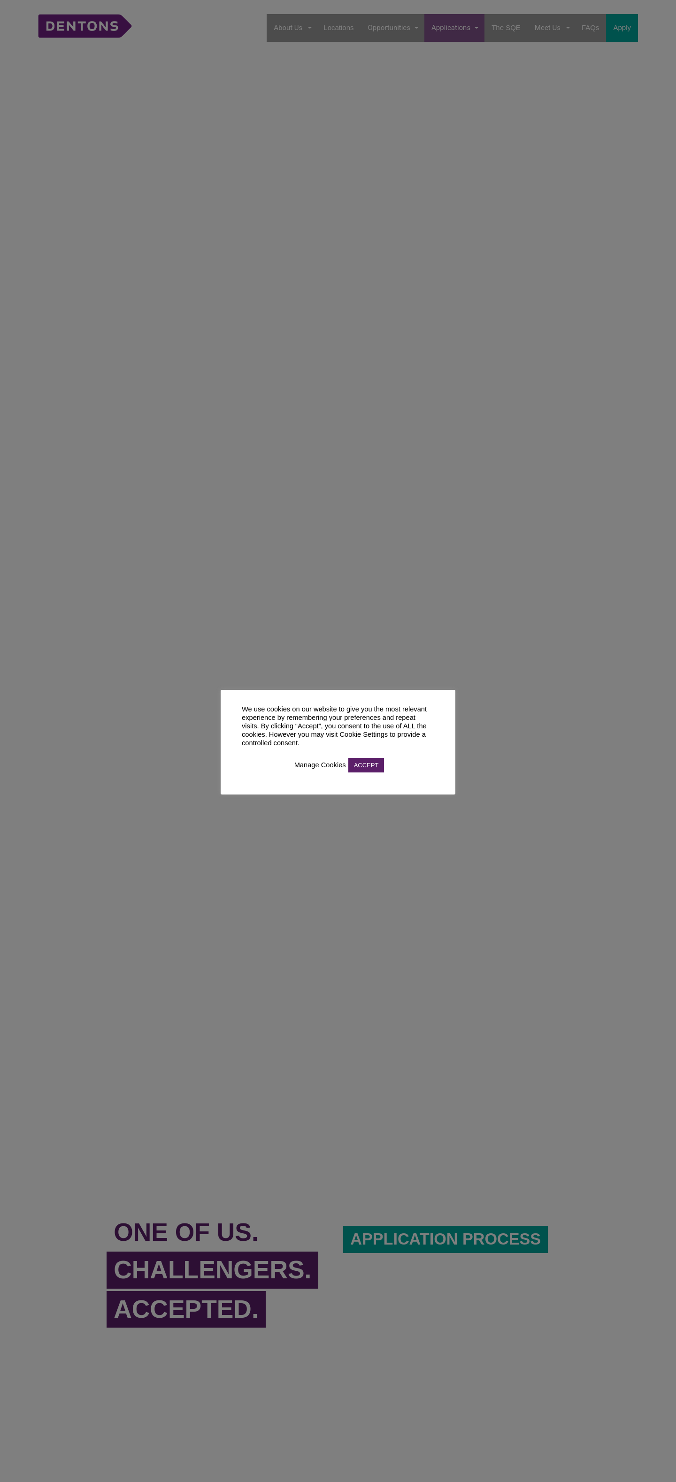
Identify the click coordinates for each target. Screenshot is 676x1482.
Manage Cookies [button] (320, 765)
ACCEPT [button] (366, 765)
